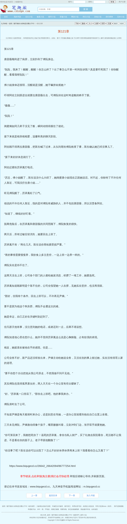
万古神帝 (77, 38)
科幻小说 (86, 17)
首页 (6, 17)
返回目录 (53, 495)
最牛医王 (67, 506)
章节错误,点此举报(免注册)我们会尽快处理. (45, 476)
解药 (102, 38)
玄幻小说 (29, 17)
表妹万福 (37, 38)
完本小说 (120, 17)
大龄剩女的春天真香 (43, 506)
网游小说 (74, 17)
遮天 (58, 38)
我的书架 (17, 17)
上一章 (34, 495)
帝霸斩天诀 (32, 509)
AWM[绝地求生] (28, 38)
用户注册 (122, 2)
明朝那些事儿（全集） (48, 38)
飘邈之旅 (70, 38)
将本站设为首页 (6, 2)
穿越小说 (63, 17)
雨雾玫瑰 (63, 509)
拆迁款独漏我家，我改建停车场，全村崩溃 (83, 509)
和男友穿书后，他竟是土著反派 (83, 506)
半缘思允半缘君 (57, 506)
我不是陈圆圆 (118, 506)
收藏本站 (19, 2)
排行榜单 (109, 17)
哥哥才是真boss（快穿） (104, 506)
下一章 (72, 495)
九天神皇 (16, 9)
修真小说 (40, 17)
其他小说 (97, 17)
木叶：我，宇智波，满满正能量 (48, 509)
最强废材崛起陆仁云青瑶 (112, 38)
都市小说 (51, 17)
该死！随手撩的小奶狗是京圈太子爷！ (22, 23)
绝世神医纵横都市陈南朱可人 (90, 38)
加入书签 (91, 495)
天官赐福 (63, 38)
